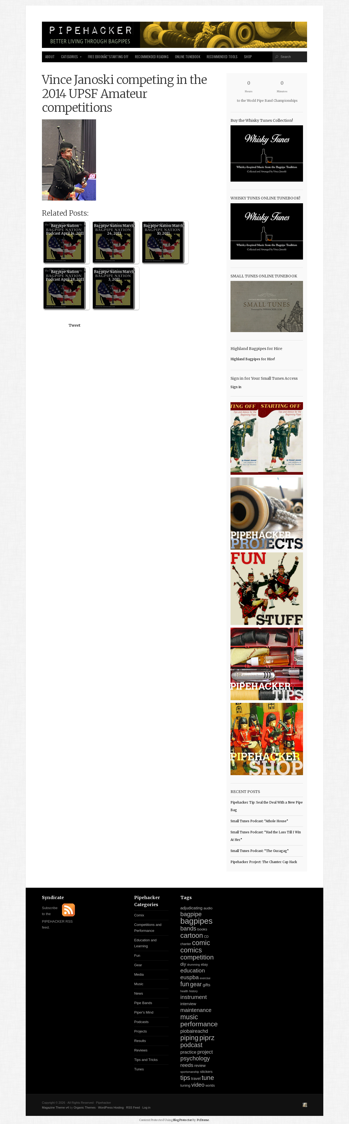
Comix (139, 915)
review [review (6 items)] (200, 1065)
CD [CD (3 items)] (206, 937)
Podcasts (141, 1022)
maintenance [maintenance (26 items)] (196, 1010)
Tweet (74, 325)
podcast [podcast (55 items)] (191, 1044)
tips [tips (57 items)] (185, 1077)
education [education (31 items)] (192, 970)
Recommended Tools (222, 56)
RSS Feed (133, 1107)
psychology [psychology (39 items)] (195, 1058)
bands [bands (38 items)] (188, 928)
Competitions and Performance (148, 928)
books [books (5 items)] (202, 929)
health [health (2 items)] (184, 991)
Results (140, 1041)
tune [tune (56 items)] (208, 1077)
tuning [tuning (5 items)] (185, 1085)
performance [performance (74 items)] (199, 1024)
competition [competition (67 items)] (197, 957)
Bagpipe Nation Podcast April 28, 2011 (65, 276)
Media (139, 974)
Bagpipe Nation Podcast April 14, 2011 (65, 230)
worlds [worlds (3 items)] (210, 1085)
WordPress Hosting (111, 1107)
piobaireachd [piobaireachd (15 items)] (194, 1031)
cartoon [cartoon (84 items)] (191, 935)
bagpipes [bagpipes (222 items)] (196, 920)
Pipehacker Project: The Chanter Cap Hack (264, 862)
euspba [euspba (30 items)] (189, 977)
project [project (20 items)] (205, 1052)
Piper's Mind (143, 1012)
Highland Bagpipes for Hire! (253, 359)
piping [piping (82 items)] (189, 1037)
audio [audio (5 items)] (207, 908)
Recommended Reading (152, 56)
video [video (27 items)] (198, 1085)
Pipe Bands (143, 1003)
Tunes (139, 1069)
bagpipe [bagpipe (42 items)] (191, 914)
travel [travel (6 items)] (196, 1078)
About (50, 56)
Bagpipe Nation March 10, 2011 (163, 230)
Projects (140, 1031)
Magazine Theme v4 (55, 1107)
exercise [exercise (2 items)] (205, 978)
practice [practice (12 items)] (188, 1052)
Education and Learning (145, 943)
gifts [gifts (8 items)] (206, 984)
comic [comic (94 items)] (201, 942)
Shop (248, 56)
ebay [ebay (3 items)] (204, 964)
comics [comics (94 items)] (191, 950)
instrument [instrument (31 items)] (193, 997)
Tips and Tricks (146, 1060)
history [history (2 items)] (193, 991)
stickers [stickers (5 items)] (206, 1072)
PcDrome (203, 1120)
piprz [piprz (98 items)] (207, 1037)
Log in (146, 1107)
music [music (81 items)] (189, 1017)
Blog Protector (182, 1120)
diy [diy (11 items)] (183, 964)
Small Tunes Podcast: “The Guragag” (260, 851)
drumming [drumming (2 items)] (193, 964)
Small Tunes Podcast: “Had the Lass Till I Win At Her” (266, 836)
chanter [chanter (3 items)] (185, 944)
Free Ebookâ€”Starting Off (108, 56)
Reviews (140, 1050)
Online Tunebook (187, 56)
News (138, 993)
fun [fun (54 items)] (184, 984)
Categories (70, 58)
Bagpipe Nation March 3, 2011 (114, 276)
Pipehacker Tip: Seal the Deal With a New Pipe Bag (267, 806)
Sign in (236, 387)
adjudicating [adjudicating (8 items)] (191, 908)
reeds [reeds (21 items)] (186, 1065)
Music (138, 984)
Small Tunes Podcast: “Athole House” (259, 821)
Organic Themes (85, 1107)
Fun (137, 955)
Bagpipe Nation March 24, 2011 (114, 230)
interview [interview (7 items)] (188, 1004)
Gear (138, 965)
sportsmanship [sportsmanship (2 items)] (189, 1071)
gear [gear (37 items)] (196, 984)
